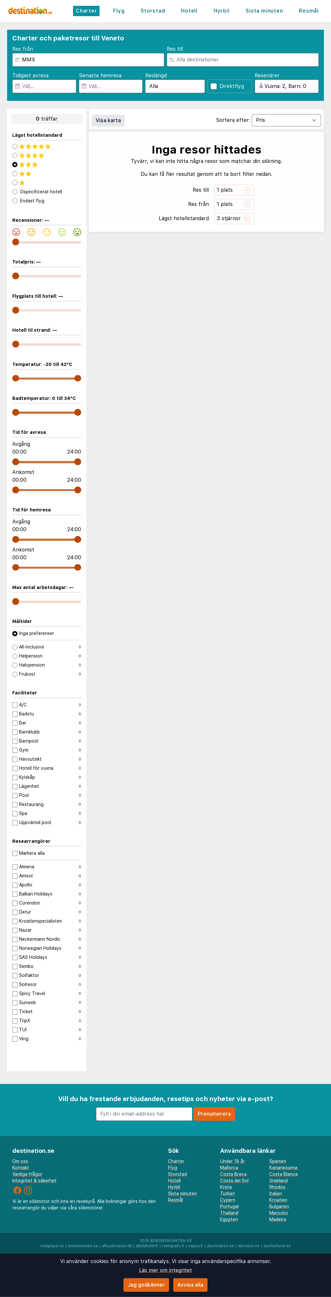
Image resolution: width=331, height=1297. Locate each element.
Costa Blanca (283, 1174)
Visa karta (108, 120)
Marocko (278, 1213)
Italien (275, 1193)
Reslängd (156, 75)
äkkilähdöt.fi (147, 1246)
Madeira (277, 1219)
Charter (86, 11)
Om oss (20, 1161)
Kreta (226, 1187)
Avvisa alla (190, 1285)
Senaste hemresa (100, 75)
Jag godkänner (146, 1285)
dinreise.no (249, 1246)
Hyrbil (222, 11)
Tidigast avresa (30, 75)
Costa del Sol (234, 1180)
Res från (22, 49)
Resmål (309, 11)
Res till (175, 49)
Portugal (229, 1206)
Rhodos (277, 1187)
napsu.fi (195, 1246)
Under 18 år (232, 1161)
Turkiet (227, 1193)
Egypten (229, 1219)
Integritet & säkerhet (34, 1180)
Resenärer (267, 75)
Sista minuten (264, 11)
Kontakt (20, 1167)
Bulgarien (279, 1206)
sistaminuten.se (83, 1246)
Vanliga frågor (27, 1174)
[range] (15, 242)
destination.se (220, 1246)
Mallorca (229, 1167)
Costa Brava (233, 1174)
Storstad (153, 11)
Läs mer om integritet (165, 1270)
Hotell (189, 11)
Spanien (277, 1161)
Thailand (229, 1213)
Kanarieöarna (283, 1167)
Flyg (118, 11)
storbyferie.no (277, 1246)
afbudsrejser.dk (117, 1246)
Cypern (227, 1200)
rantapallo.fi (173, 1246)
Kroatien (278, 1200)
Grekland (278, 1180)
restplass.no (52, 1246)
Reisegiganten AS (173, 1240)
